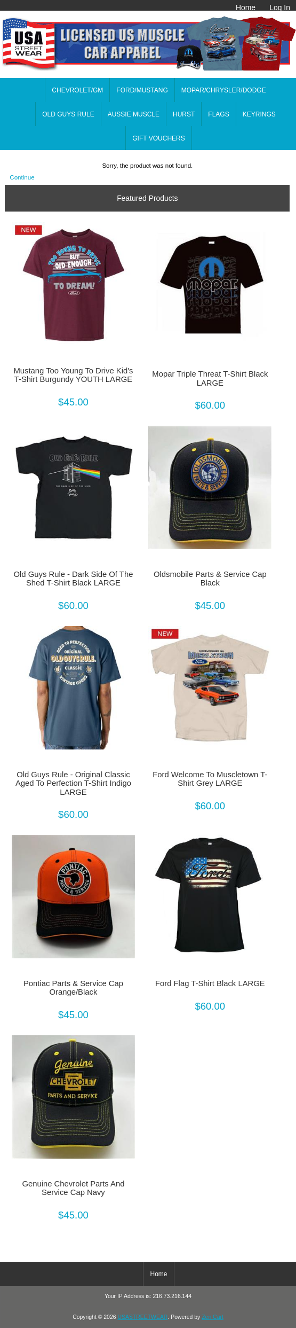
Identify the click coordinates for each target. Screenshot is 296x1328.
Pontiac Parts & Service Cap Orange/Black (73, 987)
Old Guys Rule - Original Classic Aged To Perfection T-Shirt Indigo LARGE (73, 783)
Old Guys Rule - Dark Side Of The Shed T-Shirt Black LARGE (73, 578)
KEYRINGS (259, 114)
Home (245, 7)
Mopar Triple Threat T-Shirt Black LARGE (210, 378)
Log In (279, 7)
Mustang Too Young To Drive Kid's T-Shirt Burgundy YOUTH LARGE (73, 375)
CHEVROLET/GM (77, 90)
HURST (184, 114)
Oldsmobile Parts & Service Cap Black (210, 578)
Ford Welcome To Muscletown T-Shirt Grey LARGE (210, 778)
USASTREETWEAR (142, 1317)
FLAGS (218, 114)
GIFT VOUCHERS (158, 138)
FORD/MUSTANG (141, 90)
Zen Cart (212, 1317)
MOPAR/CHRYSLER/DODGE (223, 90)
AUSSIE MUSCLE (133, 114)
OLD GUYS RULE (68, 114)
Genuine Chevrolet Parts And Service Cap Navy (73, 1188)
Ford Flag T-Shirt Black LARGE (210, 983)
